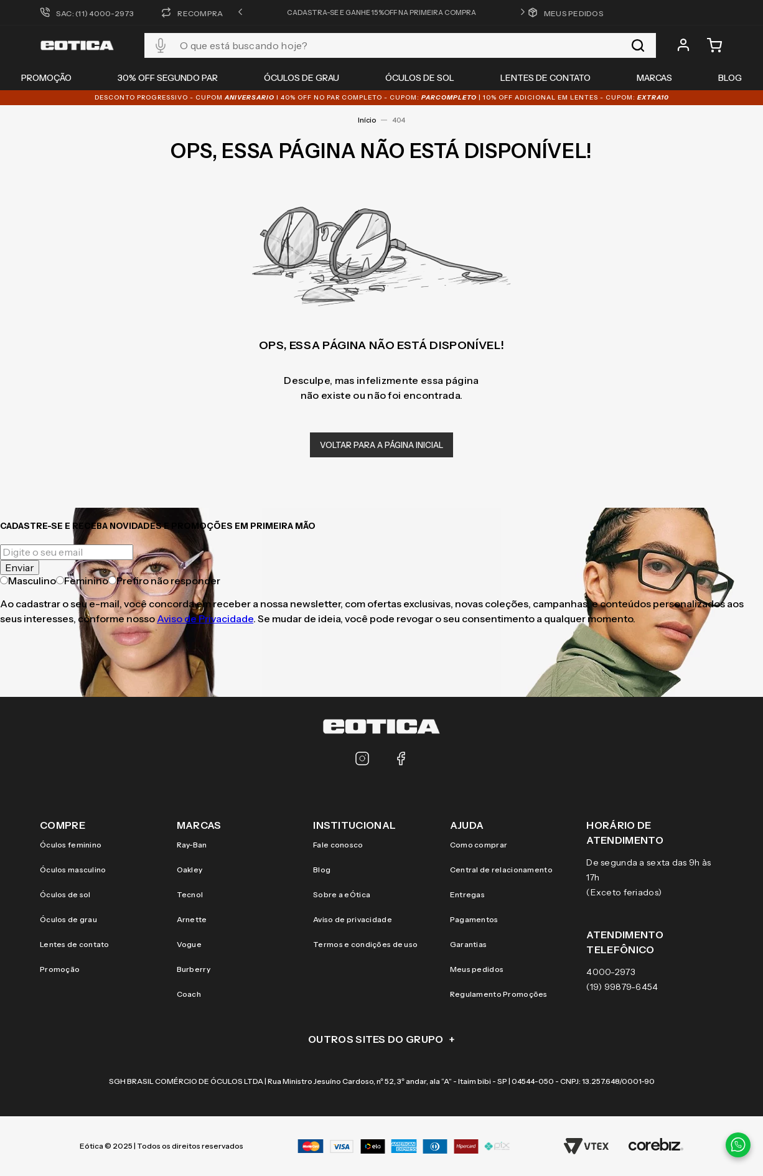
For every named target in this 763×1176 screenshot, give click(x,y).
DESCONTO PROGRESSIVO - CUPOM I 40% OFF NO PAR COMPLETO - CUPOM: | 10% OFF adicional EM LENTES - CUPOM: (382, 97)
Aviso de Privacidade (205, 618)
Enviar (19, 567)
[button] (240, 12)
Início (367, 120)
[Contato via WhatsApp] (738, 1144)
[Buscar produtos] (637, 45)
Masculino (28, 580)
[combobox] (400, 45)
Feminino (82, 580)
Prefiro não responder (164, 580)
